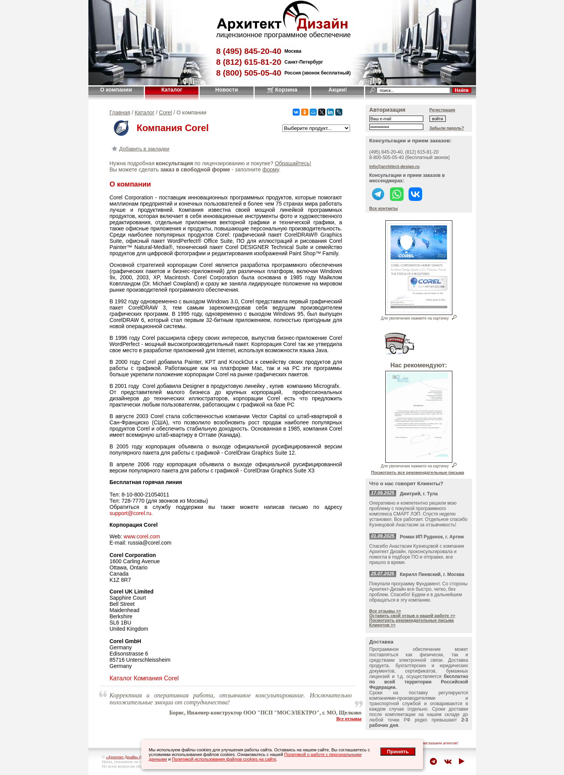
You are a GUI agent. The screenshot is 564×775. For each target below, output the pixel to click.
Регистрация (442, 109)
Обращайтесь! (293, 163)
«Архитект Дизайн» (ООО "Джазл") (135, 757)
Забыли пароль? (446, 128)
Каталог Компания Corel (144, 678)
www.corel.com (142, 536)
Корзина (282, 89)
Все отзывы (348, 718)
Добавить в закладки (139, 149)
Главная (120, 112)
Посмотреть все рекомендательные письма (417, 472)
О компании (116, 89)
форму (270, 169)
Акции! (337, 89)
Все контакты (383, 208)
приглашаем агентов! (438, 742)
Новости (226, 89)
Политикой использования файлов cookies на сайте (224, 759)
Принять (398, 751)
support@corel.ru (131, 513)
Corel (165, 112)
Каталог (171, 89)
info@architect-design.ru (394, 166)
